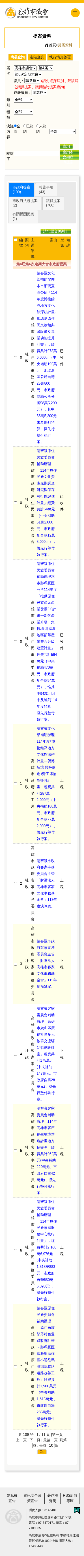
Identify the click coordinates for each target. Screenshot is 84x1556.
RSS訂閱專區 (70, 1498)
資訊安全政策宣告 (32, 1498)
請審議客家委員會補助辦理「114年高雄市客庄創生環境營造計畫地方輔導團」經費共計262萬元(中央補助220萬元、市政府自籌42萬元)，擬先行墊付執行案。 (47, 1150)
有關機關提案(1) (23, 216)
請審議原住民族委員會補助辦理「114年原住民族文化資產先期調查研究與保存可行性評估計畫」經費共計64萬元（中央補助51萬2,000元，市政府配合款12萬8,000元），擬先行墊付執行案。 (47, 503)
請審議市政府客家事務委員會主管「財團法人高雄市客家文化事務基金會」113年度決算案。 (47, 883)
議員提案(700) (53, 203)
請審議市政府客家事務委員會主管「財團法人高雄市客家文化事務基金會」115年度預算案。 (47, 964)
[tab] (21, 190)
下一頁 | (36, 1440)
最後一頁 (50, 1440)
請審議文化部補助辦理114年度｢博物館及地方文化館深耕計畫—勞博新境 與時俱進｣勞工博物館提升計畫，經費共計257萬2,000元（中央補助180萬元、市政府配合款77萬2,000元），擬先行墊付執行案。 (47, 784)
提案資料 (65, 45)
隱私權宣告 (12, 1498)
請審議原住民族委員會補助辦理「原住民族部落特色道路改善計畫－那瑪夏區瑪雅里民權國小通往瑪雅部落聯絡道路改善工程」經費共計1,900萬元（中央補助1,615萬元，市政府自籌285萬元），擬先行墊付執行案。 (47, 1366)
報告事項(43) (46, 189)
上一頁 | (22, 1440)
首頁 (50, 45)
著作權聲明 (52, 1498)
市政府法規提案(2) (25, 203)
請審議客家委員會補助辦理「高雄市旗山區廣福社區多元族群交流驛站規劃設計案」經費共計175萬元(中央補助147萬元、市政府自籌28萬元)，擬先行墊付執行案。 (47, 1054)
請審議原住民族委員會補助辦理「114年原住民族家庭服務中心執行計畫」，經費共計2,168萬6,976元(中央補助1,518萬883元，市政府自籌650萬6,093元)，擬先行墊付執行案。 (47, 1250)
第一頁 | (58, 1435)
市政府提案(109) (21, 189)
